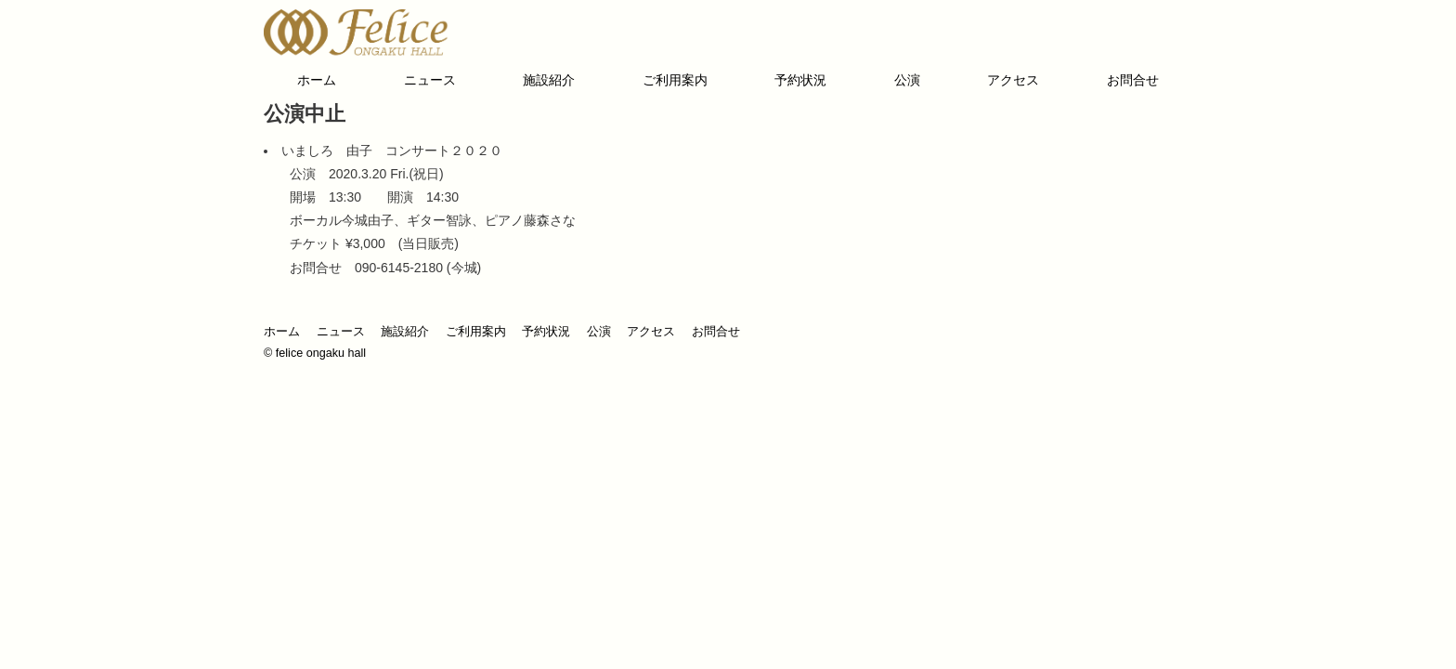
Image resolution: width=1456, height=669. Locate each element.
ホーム (316, 79)
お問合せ (1133, 79)
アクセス (1013, 79)
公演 (907, 79)
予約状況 (800, 79)
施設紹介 (549, 79)
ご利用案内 (675, 79)
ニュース (430, 79)
